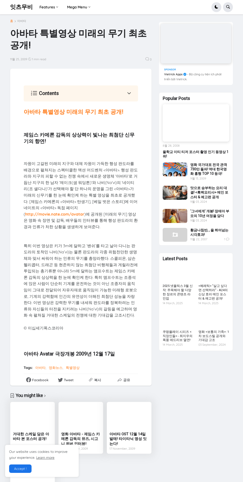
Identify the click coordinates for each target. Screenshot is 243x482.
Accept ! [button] (20, 468)
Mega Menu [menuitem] (77, 7)
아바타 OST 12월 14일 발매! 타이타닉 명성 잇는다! (128, 439)
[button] (216, 7)
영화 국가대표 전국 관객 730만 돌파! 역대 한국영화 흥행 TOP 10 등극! (208, 169)
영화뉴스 (56, 367)
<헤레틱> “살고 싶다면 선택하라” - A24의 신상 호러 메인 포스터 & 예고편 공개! (213, 292)
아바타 (21, 21)
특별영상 (73, 367)
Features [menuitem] (47, 7)
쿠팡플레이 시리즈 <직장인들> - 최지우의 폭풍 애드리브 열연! (177, 336)
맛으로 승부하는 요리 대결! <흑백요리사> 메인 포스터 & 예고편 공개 (209, 192)
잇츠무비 (21, 7)
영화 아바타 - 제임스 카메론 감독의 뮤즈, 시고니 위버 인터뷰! (80, 439)
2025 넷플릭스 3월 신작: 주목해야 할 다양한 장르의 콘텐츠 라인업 (178, 292)
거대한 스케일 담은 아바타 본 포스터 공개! (31, 436)
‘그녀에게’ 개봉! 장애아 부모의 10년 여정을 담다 (209, 213)
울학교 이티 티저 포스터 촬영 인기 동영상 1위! (195, 154)
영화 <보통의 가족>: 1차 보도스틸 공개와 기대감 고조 (213, 336)
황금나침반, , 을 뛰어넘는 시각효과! (209, 232)
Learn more (45, 457)
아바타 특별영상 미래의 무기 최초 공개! (73, 112)
